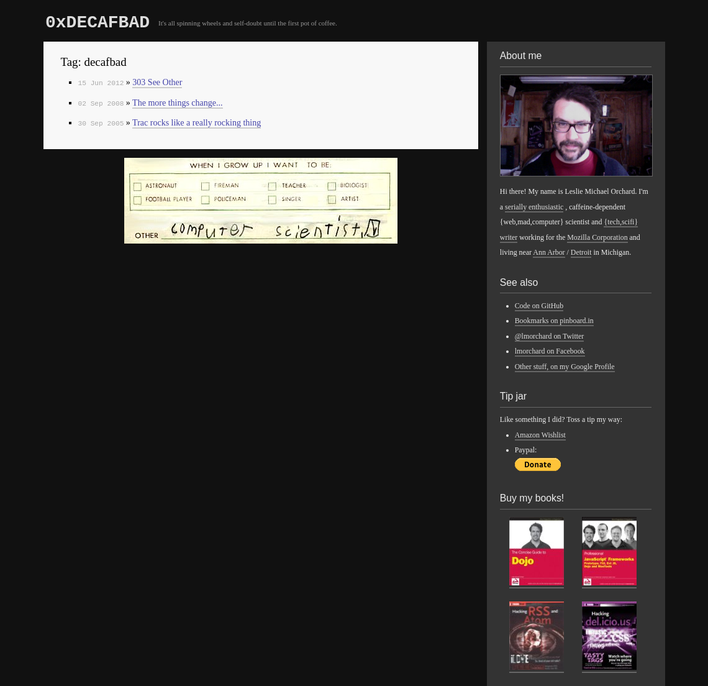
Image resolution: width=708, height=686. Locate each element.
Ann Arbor (549, 252)
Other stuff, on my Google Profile (565, 366)
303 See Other (157, 82)
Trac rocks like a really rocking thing (196, 122)
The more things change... (177, 102)
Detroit (581, 252)
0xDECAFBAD (97, 23)
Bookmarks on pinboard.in (554, 320)
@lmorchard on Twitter (549, 336)
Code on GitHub (539, 305)
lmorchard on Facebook (550, 351)
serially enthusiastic (534, 207)
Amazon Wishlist (540, 435)
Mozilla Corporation (597, 237)
